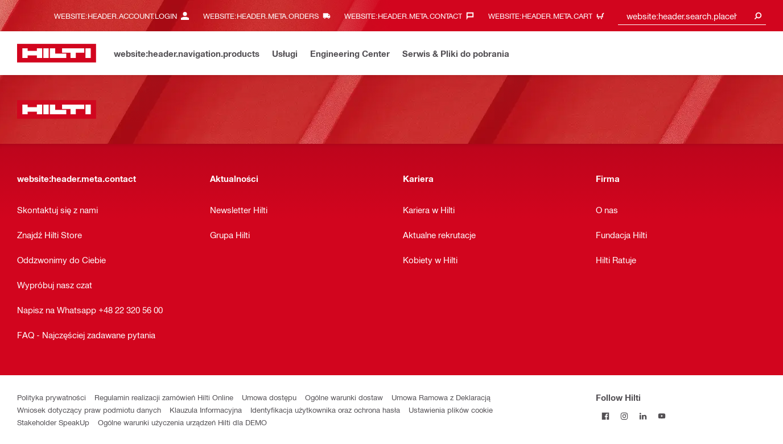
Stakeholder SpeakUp (53, 422)
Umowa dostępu (269, 397)
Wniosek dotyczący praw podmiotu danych (89, 409)
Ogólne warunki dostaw (344, 397)
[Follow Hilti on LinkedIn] (642, 415)
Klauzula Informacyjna (206, 409)
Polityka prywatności (51, 397)
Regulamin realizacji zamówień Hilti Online (163, 397)
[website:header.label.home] (56, 53)
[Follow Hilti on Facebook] (605, 415)
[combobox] (692, 15)
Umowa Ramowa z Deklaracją (441, 397)
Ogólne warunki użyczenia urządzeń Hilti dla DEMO (182, 422)
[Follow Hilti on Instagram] (624, 415)
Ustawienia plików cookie (451, 409)
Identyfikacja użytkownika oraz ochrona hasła (325, 409)
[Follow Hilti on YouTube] (661, 415)
